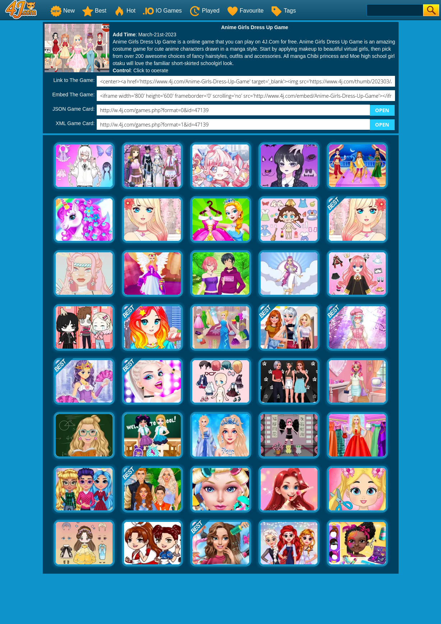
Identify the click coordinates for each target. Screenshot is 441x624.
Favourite (245, 11)
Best (94, 11)
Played (204, 11)
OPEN (382, 110)
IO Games (162, 11)
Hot (124, 11)
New (62, 11)
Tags (283, 11)
